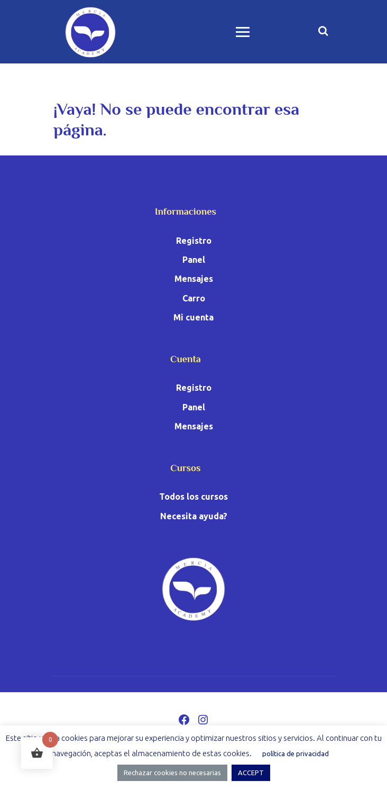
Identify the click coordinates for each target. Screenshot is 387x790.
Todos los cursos (193, 496)
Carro (193, 298)
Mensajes (193, 278)
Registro (193, 240)
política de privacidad (295, 753)
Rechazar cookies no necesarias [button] (172, 772)
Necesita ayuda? (193, 516)
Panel (193, 259)
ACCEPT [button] (251, 772)
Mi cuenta (193, 317)
